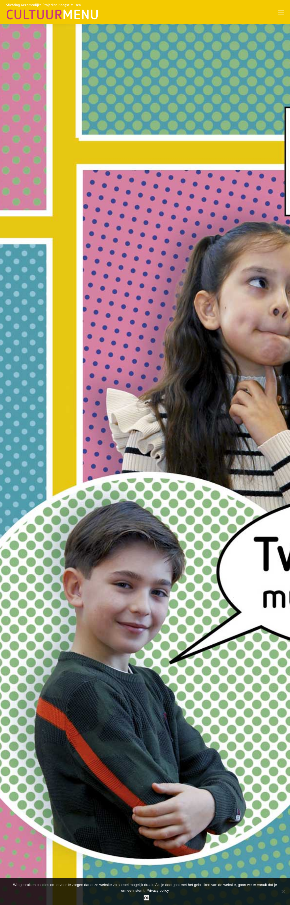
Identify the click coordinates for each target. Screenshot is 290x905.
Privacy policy (157, 890)
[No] (283, 891)
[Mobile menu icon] (281, 12)
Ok (146, 898)
